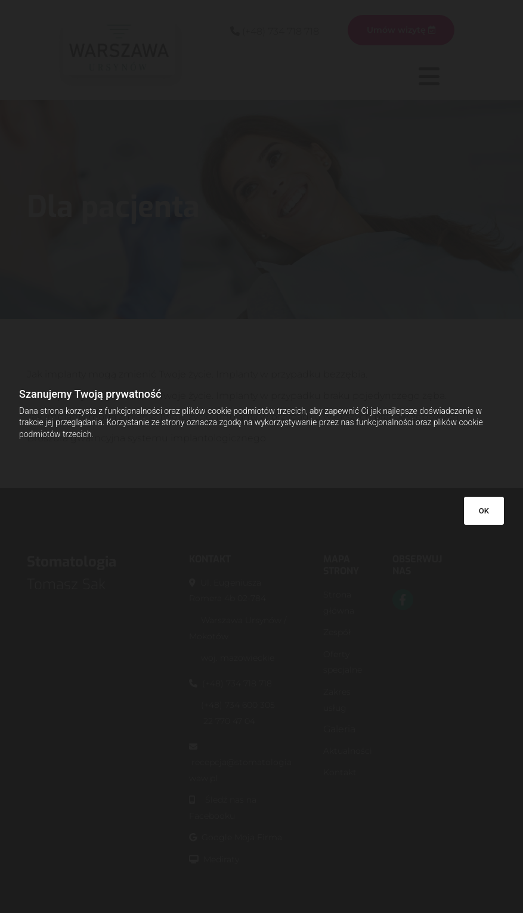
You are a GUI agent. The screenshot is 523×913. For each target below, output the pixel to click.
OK (484, 510)
